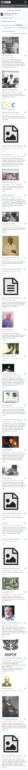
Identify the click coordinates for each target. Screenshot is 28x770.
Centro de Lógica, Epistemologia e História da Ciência (12, 513)
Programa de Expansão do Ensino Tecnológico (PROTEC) (12, 269)
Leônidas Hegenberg (8, 195)
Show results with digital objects (18, 33)
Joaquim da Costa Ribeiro (9, 223)
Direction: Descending (21, 27)
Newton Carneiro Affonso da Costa (12, 298)
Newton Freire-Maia (7, 55)
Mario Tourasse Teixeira (8, 356)
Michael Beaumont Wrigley (9, 374)
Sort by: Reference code (9, 27)
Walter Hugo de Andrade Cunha (11, 257)
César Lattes (5, 523)
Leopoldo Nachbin (7, 450)
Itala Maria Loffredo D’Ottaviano (11, 568)
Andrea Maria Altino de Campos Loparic (12, 755)
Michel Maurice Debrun (8, 182)
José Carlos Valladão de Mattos (10, 539)
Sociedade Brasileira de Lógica (10, 112)
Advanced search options (9, 21)
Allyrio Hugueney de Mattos (10, 719)
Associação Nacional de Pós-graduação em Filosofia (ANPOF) (12, 658)
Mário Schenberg (6, 154)
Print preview (4, 25)
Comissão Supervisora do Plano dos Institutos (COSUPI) (12, 419)
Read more (14, 67)
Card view (12, 25)
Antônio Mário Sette (7, 688)
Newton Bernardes (7, 329)
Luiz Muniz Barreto (7, 478)
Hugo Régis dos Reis (7, 592)
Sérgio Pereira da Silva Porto (10, 90)
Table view (19, 25)
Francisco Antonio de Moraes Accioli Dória (12, 623)
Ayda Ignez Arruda (7, 405)
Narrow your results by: (14, 10)
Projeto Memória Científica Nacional (12, 146)
